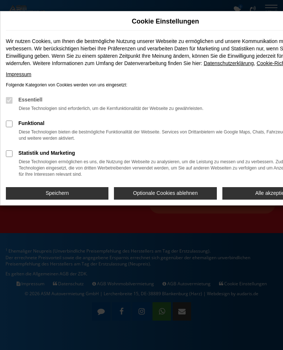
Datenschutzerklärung (229, 63)
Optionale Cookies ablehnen (165, 193)
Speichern (57, 193)
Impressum (18, 74)
